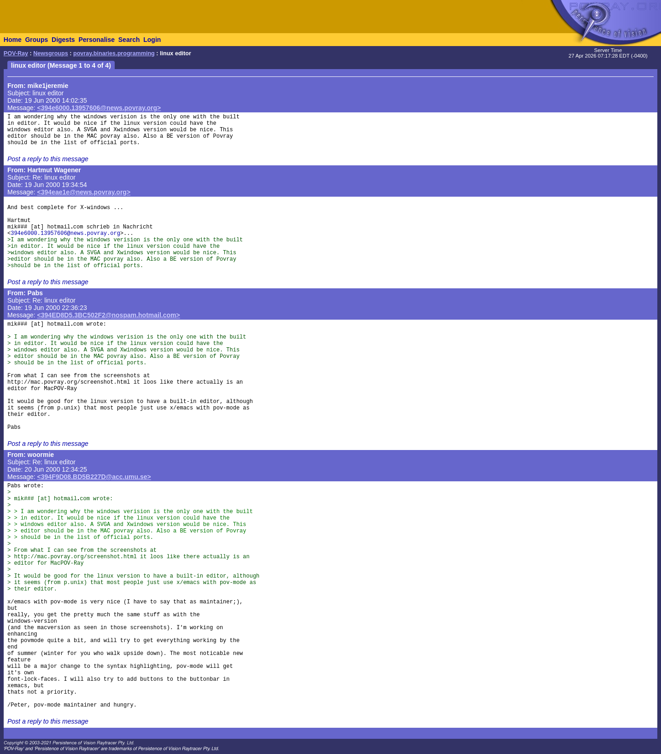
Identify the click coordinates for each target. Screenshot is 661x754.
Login (152, 39)
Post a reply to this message (47, 159)
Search (129, 39)
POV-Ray (16, 53)
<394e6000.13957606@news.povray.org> (99, 107)
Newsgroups (50, 53)
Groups (36, 39)
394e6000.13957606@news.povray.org (65, 233)
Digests (63, 39)
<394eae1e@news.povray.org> (84, 192)
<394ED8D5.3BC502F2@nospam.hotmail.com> (108, 315)
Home (13, 39)
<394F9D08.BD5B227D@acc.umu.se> (94, 476)
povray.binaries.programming (114, 53)
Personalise (96, 39)
